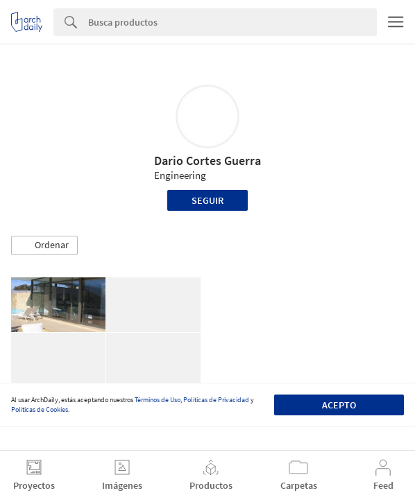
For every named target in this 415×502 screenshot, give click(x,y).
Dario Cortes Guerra (207, 160)
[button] (44, 245)
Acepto (339, 405)
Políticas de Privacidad (216, 399)
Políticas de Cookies (39, 409)
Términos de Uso (157, 399)
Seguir (207, 200)
